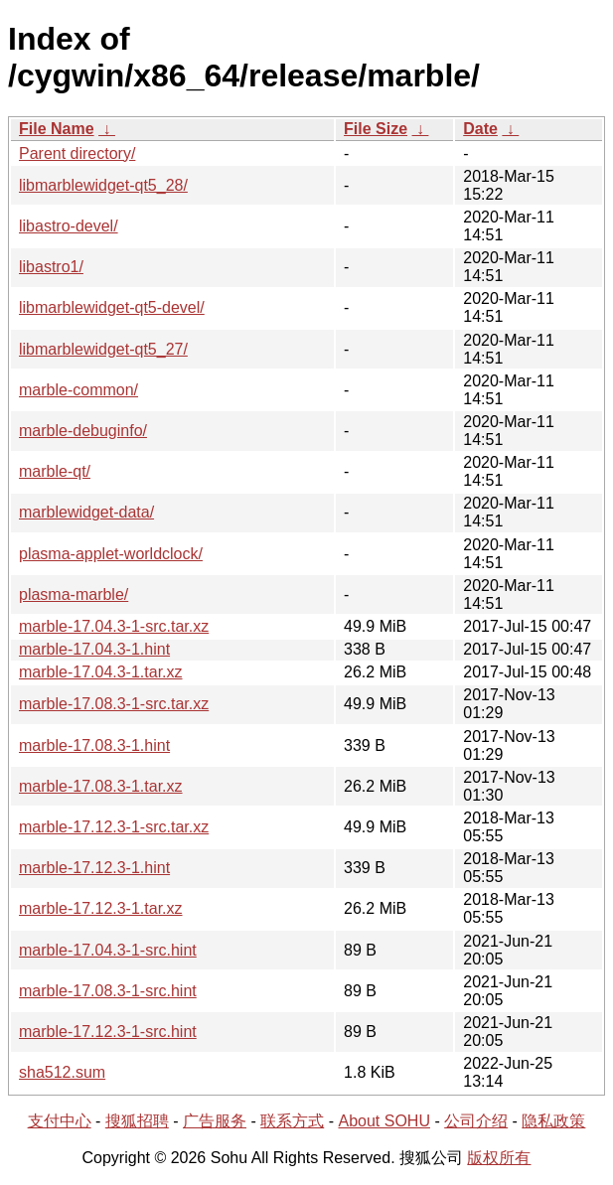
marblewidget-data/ (86, 512)
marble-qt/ (54, 471)
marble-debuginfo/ (83, 430)
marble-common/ (78, 389)
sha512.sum (62, 1072)
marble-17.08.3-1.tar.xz (101, 786)
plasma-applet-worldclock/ (111, 553)
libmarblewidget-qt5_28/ (103, 185)
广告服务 (214, 1120)
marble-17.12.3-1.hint (94, 867)
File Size (375, 128)
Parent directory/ (77, 153)
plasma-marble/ (73, 594)
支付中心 (59, 1120)
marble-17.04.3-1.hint (94, 649)
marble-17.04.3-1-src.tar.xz (114, 626)
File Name (56, 128)
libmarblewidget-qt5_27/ (103, 349)
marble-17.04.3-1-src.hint (108, 950)
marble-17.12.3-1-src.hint (108, 1031)
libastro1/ (51, 266)
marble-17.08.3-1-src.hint (108, 990)
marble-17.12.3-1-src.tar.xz (114, 826)
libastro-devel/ (68, 226)
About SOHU (383, 1120)
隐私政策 (553, 1120)
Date (480, 128)
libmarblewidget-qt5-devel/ (112, 307)
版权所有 (499, 1157)
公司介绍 (476, 1120)
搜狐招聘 (137, 1120)
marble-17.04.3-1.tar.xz (101, 672)
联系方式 (292, 1120)
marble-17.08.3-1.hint (94, 745)
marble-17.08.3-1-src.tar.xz (114, 703)
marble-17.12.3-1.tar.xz (101, 908)
